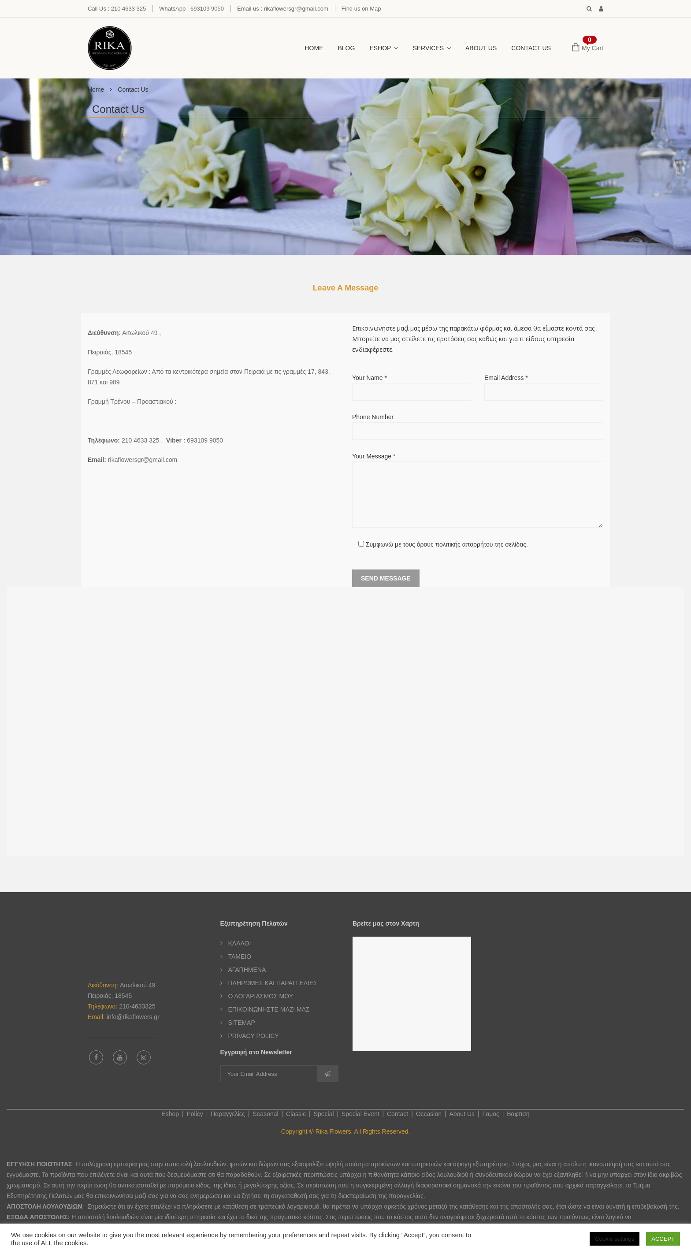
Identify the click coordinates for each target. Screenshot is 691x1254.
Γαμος (490, 1113)
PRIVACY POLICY (253, 1035)
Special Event (360, 1113)
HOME (314, 48)
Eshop (170, 1113)
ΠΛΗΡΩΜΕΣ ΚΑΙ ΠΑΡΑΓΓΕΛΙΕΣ (272, 982)
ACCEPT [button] (663, 1238)
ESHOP (380, 48)
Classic (296, 1113)
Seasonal (265, 1113)
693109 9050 (205, 440)
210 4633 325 (141, 440)
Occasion (429, 1113)
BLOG (346, 48)
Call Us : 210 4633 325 (117, 8)
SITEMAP (241, 1022)
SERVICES (428, 48)
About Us (481, 48)
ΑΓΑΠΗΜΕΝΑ (247, 969)
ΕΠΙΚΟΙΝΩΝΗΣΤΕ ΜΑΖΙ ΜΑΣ (269, 1009)
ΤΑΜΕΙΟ (240, 956)
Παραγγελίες (228, 1113)
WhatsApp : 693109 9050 (191, 8)
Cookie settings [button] (614, 1238)
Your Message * (477, 490)
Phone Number (477, 424)
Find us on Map (361, 8)
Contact (397, 1113)
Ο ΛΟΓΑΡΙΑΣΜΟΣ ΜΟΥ (260, 996)
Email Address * (543, 384)
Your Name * (411, 384)
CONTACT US (531, 48)
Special (324, 1113)
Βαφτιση (518, 1113)
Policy (194, 1113)
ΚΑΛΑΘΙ (239, 943)
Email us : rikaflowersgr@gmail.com (282, 8)
